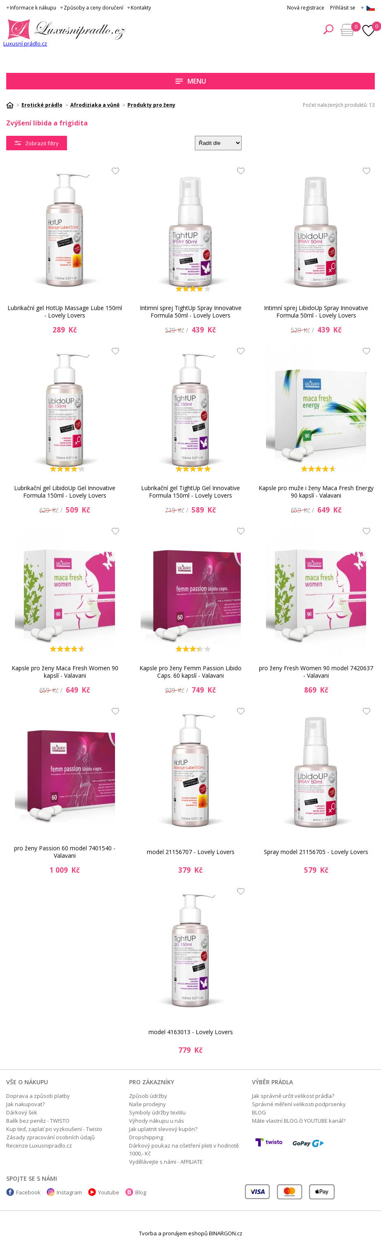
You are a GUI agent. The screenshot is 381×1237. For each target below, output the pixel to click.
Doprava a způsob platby (38, 1096)
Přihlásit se (342, 7)
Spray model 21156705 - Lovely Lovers (316, 852)
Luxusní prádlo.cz (25, 43)
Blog (140, 1192)
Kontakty (141, 7)
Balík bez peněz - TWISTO (37, 1120)
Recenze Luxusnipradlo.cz (39, 1145)
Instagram (69, 1192)
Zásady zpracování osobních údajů (50, 1137)
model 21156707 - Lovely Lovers (191, 852)
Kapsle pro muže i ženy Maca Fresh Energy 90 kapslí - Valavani (316, 491)
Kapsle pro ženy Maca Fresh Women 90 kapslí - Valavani (65, 671)
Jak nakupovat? (25, 1104)
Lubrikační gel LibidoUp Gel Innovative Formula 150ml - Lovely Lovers (64, 491)
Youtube (108, 1192)
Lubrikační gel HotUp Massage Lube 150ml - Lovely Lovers (64, 311)
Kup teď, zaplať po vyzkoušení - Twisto (54, 1129)
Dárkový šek (21, 1112)
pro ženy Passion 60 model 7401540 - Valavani (64, 851)
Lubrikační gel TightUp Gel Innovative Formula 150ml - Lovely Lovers (190, 491)
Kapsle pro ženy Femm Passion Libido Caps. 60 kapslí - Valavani (190, 671)
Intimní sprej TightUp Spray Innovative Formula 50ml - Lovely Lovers (191, 311)
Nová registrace (305, 7)
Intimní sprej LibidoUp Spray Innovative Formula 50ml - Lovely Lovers (316, 311)
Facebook (28, 1192)
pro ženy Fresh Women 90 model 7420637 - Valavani (316, 671)
